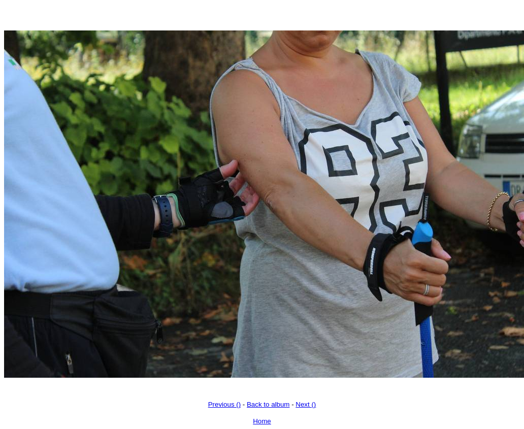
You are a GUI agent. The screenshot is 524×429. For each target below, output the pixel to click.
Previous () (224, 404)
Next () (306, 404)
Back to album (268, 404)
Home (262, 421)
